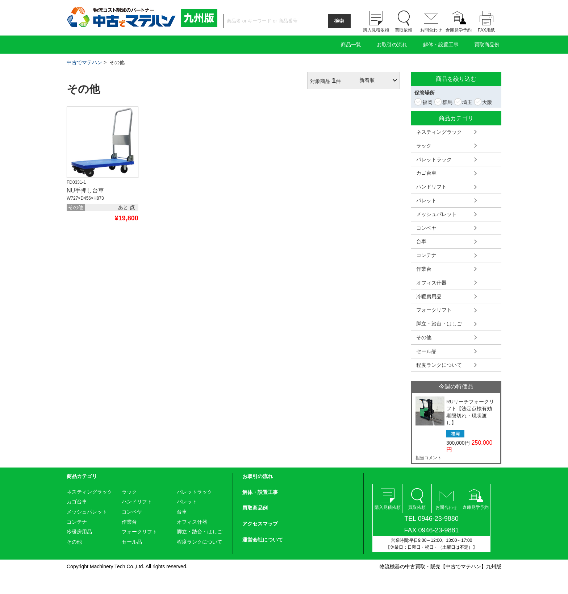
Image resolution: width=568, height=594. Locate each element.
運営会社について (262, 540)
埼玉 (466, 102)
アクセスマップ (260, 524)
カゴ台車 (426, 173)
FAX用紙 (486, 30)
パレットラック (434, 159)
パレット (426, 200)
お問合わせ (431, 30)
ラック (423, 146)
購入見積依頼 (376, 30)
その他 (423, 337)
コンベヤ (426, 228)
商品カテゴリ (82, 476)
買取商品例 (487, 44)
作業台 (423, 269)
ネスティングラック (439, 132)
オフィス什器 (431, 283)
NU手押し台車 (85, 190)
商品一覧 (351, 44)
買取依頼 (403, 30)
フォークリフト (434, 310)
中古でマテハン (84, 62)
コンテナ (426, 255)
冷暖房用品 (429, 296)
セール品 (426, 351)
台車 (421, 241)
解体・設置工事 (441, 44)
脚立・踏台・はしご (439, 324)
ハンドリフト (431, 187)
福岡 (427, 102)
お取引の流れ (392, 44)
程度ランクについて (439, 365)
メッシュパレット (436, 214)
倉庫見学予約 (459, 30)
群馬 (446, 102)
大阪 (486, 102)
